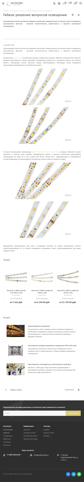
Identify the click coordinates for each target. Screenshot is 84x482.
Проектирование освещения (39, 326)
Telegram (73, 474)
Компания (7, 426)
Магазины (7, 442)
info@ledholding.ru (41, 455)
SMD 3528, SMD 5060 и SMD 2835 (45, 152)
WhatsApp (79, 474)
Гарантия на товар (30, 439)
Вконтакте (68, 474)
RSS (78, 15)
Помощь (27, 430)
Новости (6, 433)
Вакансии (7, 439)
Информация (29, 426)
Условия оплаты (30, 433)
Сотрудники (7, 436)
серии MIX (18, 58)
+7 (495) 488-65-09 (13, 455)
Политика (7, 445)
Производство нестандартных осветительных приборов (49, 364)
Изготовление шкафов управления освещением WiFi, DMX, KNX (52, 346)
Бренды (47, 436)
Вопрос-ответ (49, 433)
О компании (8, 430)
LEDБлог (47, 430)
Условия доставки (30, 436)
